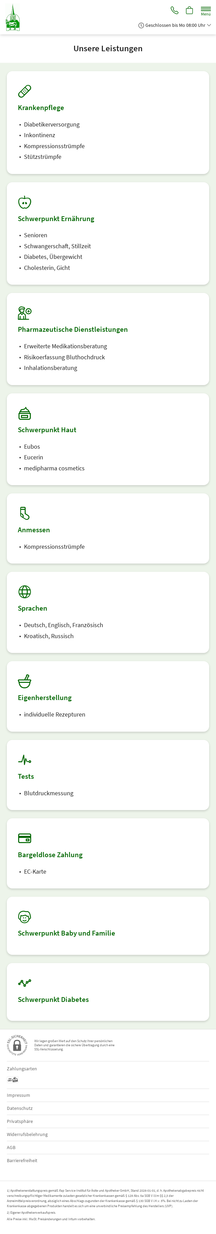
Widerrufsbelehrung (27, 1134)
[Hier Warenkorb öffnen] (189, 11)
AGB (11, 1147)
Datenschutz (20, 1108)
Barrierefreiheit (22, 1160)
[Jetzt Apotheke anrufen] (174, 11)
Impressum (18, 1095)
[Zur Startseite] (15, 17)
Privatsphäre (20, 1121)
